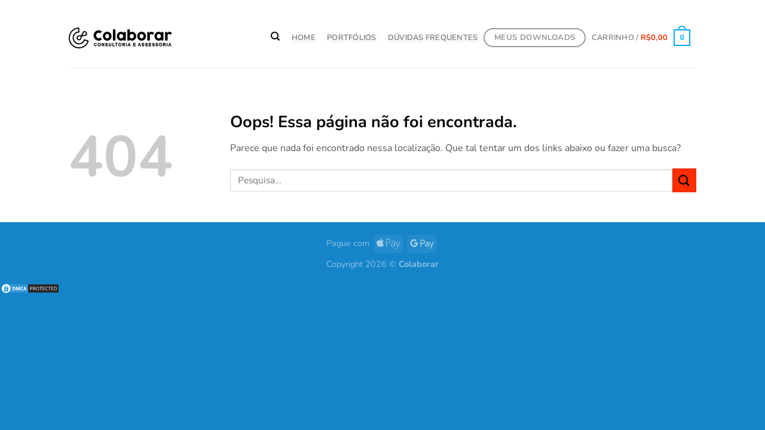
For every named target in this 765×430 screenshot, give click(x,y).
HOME (304, 37)
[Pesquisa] (275, 36)
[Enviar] (684, 180)
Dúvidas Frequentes (433, 37)
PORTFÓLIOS (352, 37)
